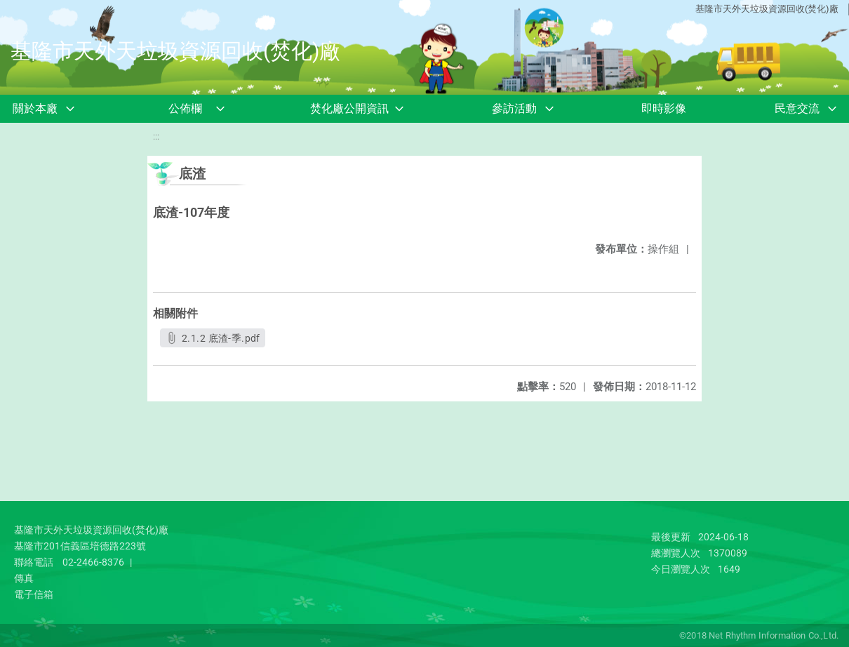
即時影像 (663, 108)
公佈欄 (185, 108)
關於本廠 (35, 108)
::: (156, 136)
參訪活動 (514, 108)
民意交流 (797, 108)
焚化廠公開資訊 (349, 108)
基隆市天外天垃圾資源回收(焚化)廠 (766, 9)
